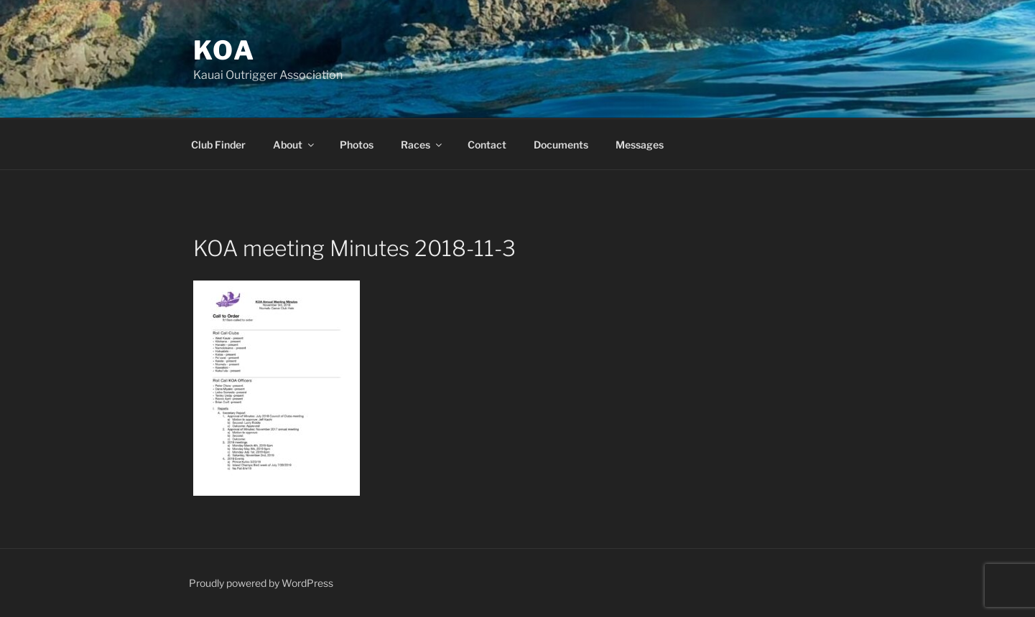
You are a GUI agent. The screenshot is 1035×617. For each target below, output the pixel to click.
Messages (640, 144)
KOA (224, 50)
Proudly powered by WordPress (261, 583)
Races (422, 144)
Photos (356, 144)
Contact (487, 144)
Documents (561, 144)
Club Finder (218, 144)
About (294, 144)
